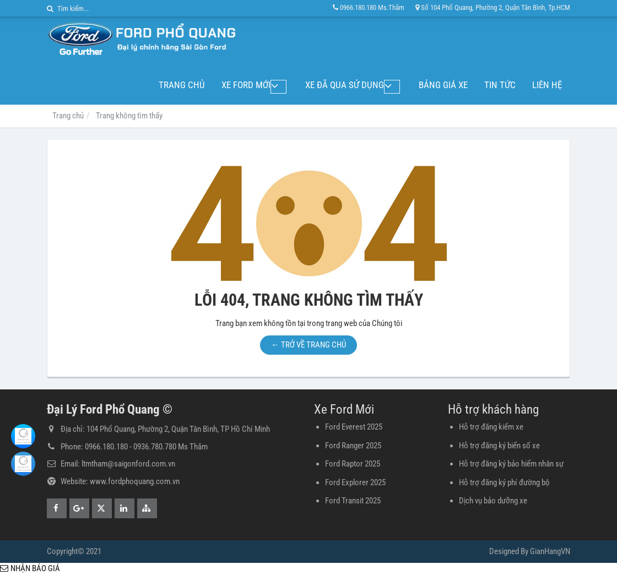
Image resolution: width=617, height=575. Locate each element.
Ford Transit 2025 (353, 501)
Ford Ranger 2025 (353, 446)
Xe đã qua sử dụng (354, 85)
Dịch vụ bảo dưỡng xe (493, 501)
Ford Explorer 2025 (355, 482)
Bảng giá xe (443, 85)
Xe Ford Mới (265, 85)
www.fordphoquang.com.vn (135, 481)
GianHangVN (550, 551)
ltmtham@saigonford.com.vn (128, 464)
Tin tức (500, 85)
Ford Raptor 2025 (352, 464)
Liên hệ (547, 85)
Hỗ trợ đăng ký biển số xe (499, 446)
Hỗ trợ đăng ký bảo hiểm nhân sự (511, 464)
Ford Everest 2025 (353, 427)
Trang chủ (201, 85)
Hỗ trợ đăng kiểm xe (491, 427)
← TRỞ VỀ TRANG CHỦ (308, 345)
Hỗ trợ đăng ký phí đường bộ (504, 482)
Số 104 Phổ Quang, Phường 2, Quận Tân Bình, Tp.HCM (492, 7)
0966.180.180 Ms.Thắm (368, 7)
